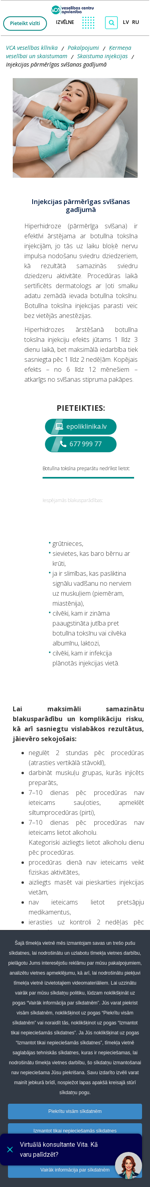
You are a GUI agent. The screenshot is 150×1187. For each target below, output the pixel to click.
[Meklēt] (111, 22)
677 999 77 (80, 443)
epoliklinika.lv (81, 426)
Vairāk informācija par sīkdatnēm (75, 1170)
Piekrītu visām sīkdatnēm (74, 1111)
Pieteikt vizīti (25, 23)
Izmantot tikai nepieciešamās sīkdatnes (75, 1131)
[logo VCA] (75, 8)
